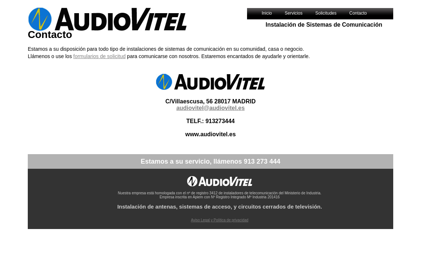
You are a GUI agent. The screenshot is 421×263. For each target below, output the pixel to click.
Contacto (358, 13)
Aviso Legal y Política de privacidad (219, 220)
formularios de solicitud (99, 56)
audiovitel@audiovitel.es (210, 108)
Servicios (294, 13)
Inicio (267, 13)
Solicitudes (326, 13)
